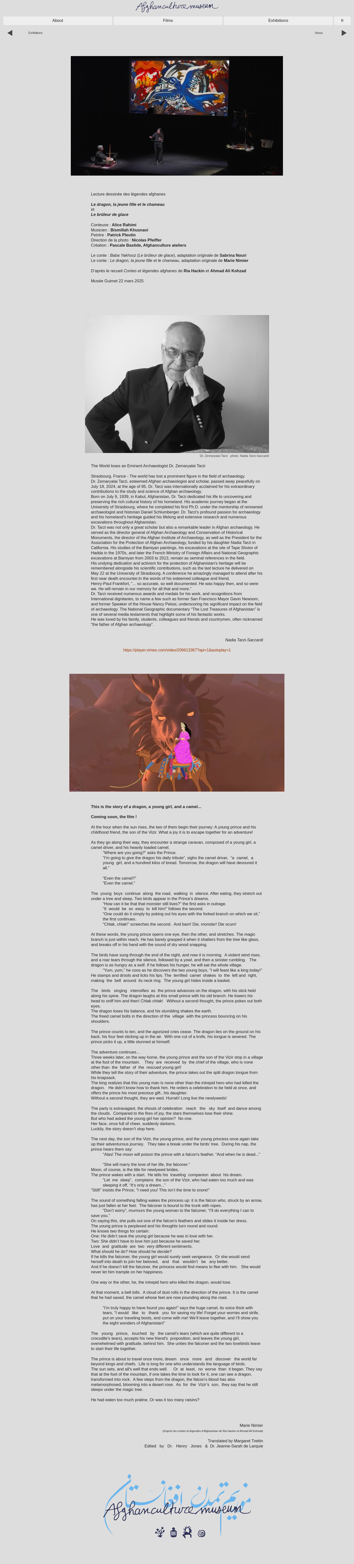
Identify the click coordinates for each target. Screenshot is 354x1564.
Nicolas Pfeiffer (147, 240)
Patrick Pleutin (121, 235)
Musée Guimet (104, 281)
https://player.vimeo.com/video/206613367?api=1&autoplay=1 (177, 650)
